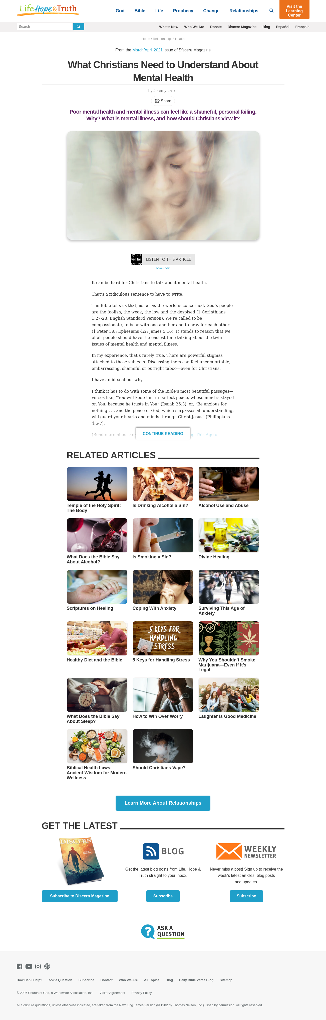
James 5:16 (160, 331)
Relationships (243, 10)
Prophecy (183, 10)
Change (211, 10)
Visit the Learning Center (294, 10)
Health (180, 39)
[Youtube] (29, 966)
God (120, 10)
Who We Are (194, 27)
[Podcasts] (48, 966)
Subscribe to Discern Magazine (79, 896)
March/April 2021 (147, 50)
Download (163, 268)
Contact (107, 980)
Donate (216, 27)
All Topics (151, 980)
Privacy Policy (141, 993)
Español (282, 27)
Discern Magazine (242, 27)
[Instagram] (39, 966)
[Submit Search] (78, 26)
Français (302, 27)
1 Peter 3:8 (104, 331)
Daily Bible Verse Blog (196, 980)
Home (146, 39)
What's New (168, 27)
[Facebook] (20, 966)
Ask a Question (60, 980)
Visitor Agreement (112, 993)
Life (159, 10)
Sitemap (226, 980)
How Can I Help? (30, 980)
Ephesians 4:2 (132, 331)
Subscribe (163, 896)
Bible (140, 10)
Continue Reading (163, 434)
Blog (266, 27)
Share (163, 101)
